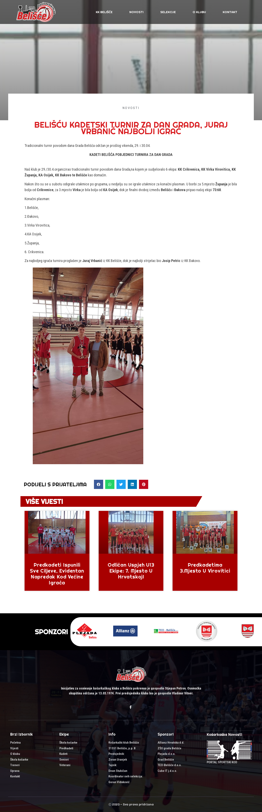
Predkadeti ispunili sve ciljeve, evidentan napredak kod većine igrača (57, 573)
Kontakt (230, 12)
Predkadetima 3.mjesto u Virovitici (205, 568)
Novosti (136, 12)
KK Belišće (104, 12)
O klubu (199, 12)
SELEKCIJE (168, 12)
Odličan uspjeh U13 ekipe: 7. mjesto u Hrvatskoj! (131, 571)
